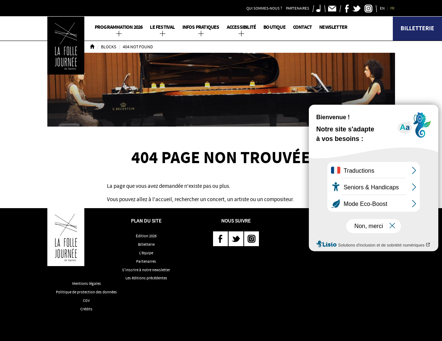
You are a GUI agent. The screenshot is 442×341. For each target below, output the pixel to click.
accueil (163, 199)
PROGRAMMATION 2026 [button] (119, 27)
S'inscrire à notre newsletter (146, 269)
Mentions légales (86, 283)
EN (382, 8)
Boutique (274, 27)
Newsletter (333, 27)
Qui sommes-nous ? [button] (264, 8)
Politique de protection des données (86, 291)
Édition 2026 (146, 235)
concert (216, 199)
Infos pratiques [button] (200, 27)
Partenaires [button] (297, 8)
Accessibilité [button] (241, 27)
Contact (302, 27)
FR (392, 8)
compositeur (278, 199)
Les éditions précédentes (146, 277)
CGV (86, 300)
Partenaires (146, 261)
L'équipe (146, 252)
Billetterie (417, 28)
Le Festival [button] (162, 27)
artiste (241, 199)
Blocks (108, 47)
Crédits (86, 308)
